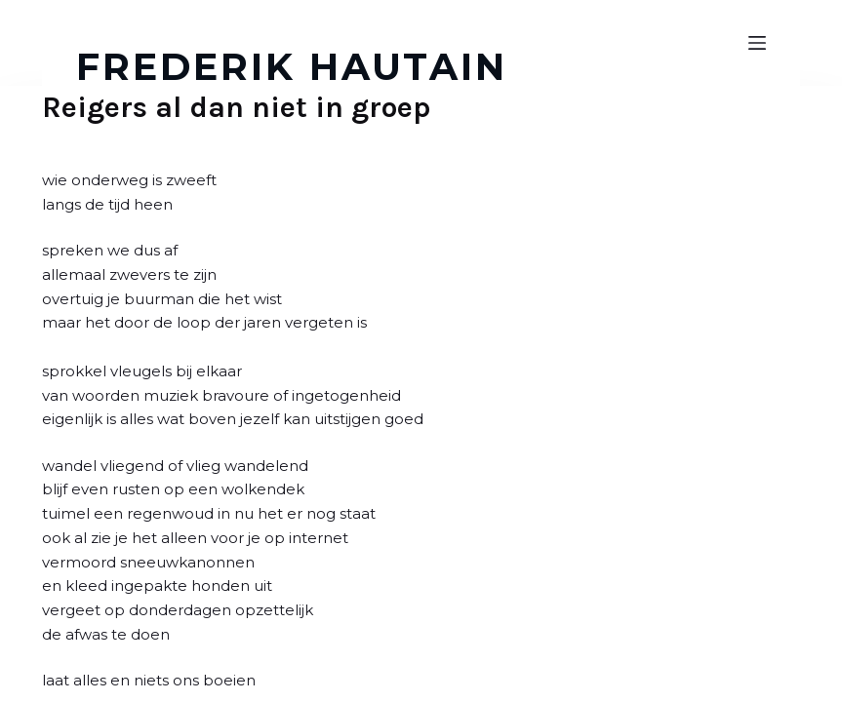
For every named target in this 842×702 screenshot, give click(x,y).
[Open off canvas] (757, 43)
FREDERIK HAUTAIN (292, 67)
